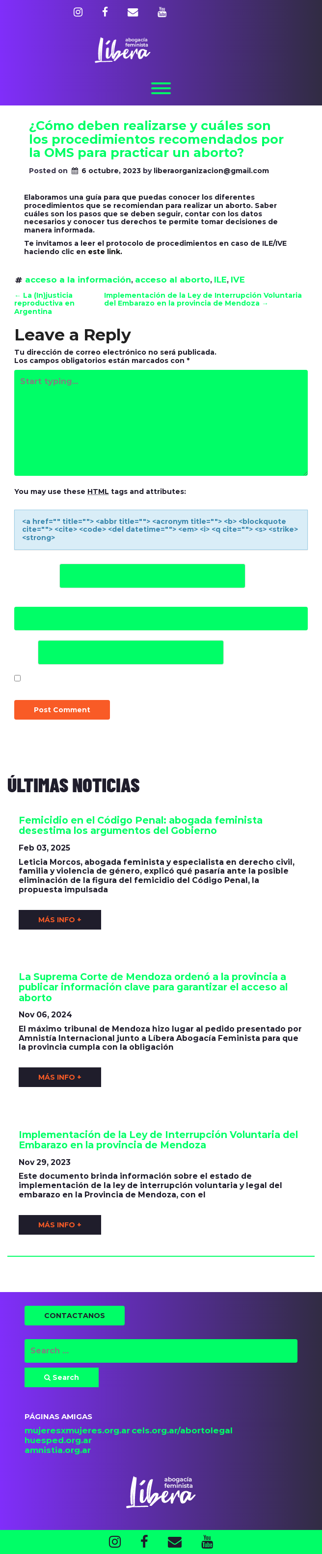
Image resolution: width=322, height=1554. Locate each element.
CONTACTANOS (74, 1315)
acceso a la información (78, 280)
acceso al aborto (172, 280)
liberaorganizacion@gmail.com (211, 170)
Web (25, 652)
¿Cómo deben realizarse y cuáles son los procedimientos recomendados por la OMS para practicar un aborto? (156, 139)
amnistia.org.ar (58, 1450)
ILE (220, 280)
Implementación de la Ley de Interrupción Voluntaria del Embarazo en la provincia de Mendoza (203, 299)
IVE (238, 280)
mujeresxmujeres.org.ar (77, 1430)
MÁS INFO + (59, 919)
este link (104, 251)
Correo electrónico (65, 602)
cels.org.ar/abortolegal (182, 1430)
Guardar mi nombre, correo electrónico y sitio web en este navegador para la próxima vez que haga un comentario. (154, 684)
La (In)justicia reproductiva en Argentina (44, 303)
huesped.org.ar (58, 1440)
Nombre (36, 575)
